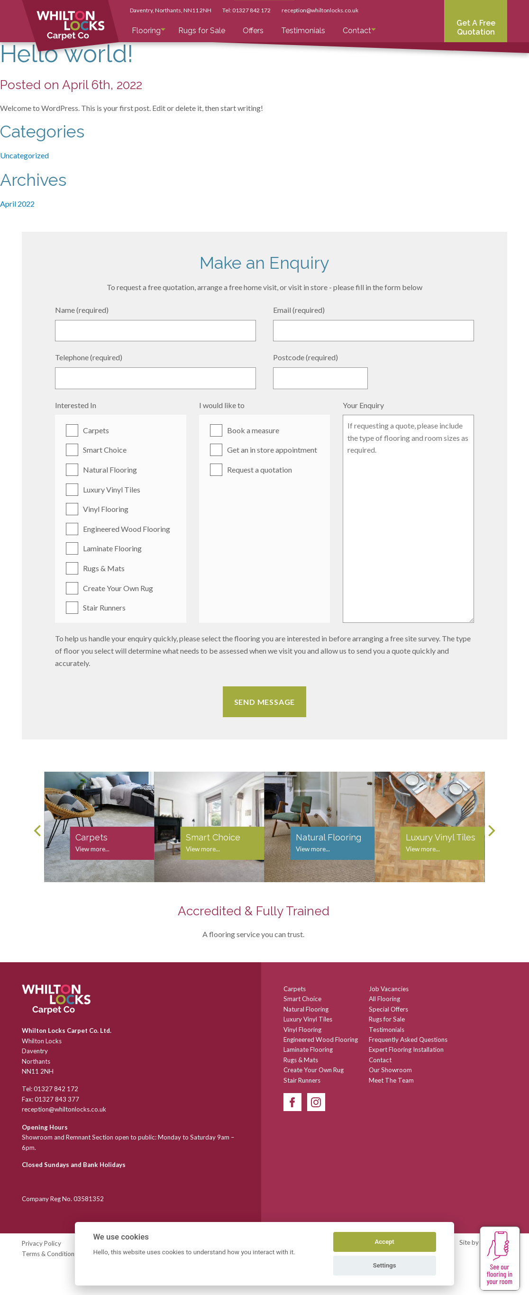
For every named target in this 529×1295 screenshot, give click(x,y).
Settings (384, 1265)
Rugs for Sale (201, 30)
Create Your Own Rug (118, 588)
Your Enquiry (363, 405)
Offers (253, 30)
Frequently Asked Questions (408, 1039)
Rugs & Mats (104, 568)
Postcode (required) (305, 357)
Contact (357, 30)
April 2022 (17, 203)
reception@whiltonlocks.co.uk (320, 10)
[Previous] (38, 830)
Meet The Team (391, 1080)
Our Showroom (390, 1070)
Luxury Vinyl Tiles (111, 489)
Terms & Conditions (49, 1254)
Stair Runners (104, 607)
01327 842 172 (251, 10)
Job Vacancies (389, 989)
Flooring (146, 30)
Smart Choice (105, 449)
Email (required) (299, 309)
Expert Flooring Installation (406, 1049)
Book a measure (253, 430)
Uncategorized (24, 155)
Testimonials (303, 30)
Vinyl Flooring (105, 508)
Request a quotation (259, 469)
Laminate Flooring (112, 548)
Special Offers (388, 1009)
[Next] (490, 830)
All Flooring (384, 999)
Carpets (96, 430)
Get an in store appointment (272, 449)
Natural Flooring (110, 469)
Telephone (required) (88, 357)
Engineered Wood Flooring (126, 528)
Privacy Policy (41, 1243)
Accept (384, 1241)
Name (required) (82, 309)
